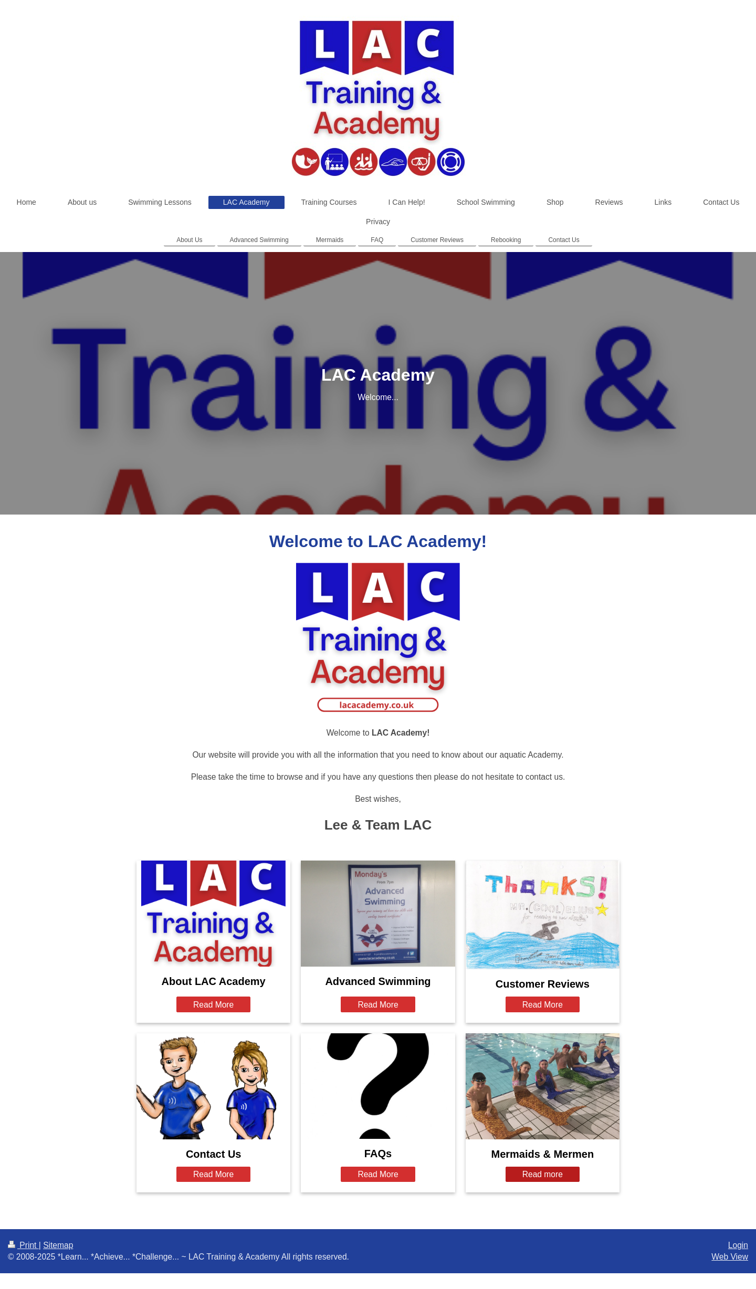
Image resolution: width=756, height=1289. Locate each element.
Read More (213, 1004)
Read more (542, 1174)
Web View (729, 1256)
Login (738, 1245)
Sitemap (58, 1245)
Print (23, 1245)
